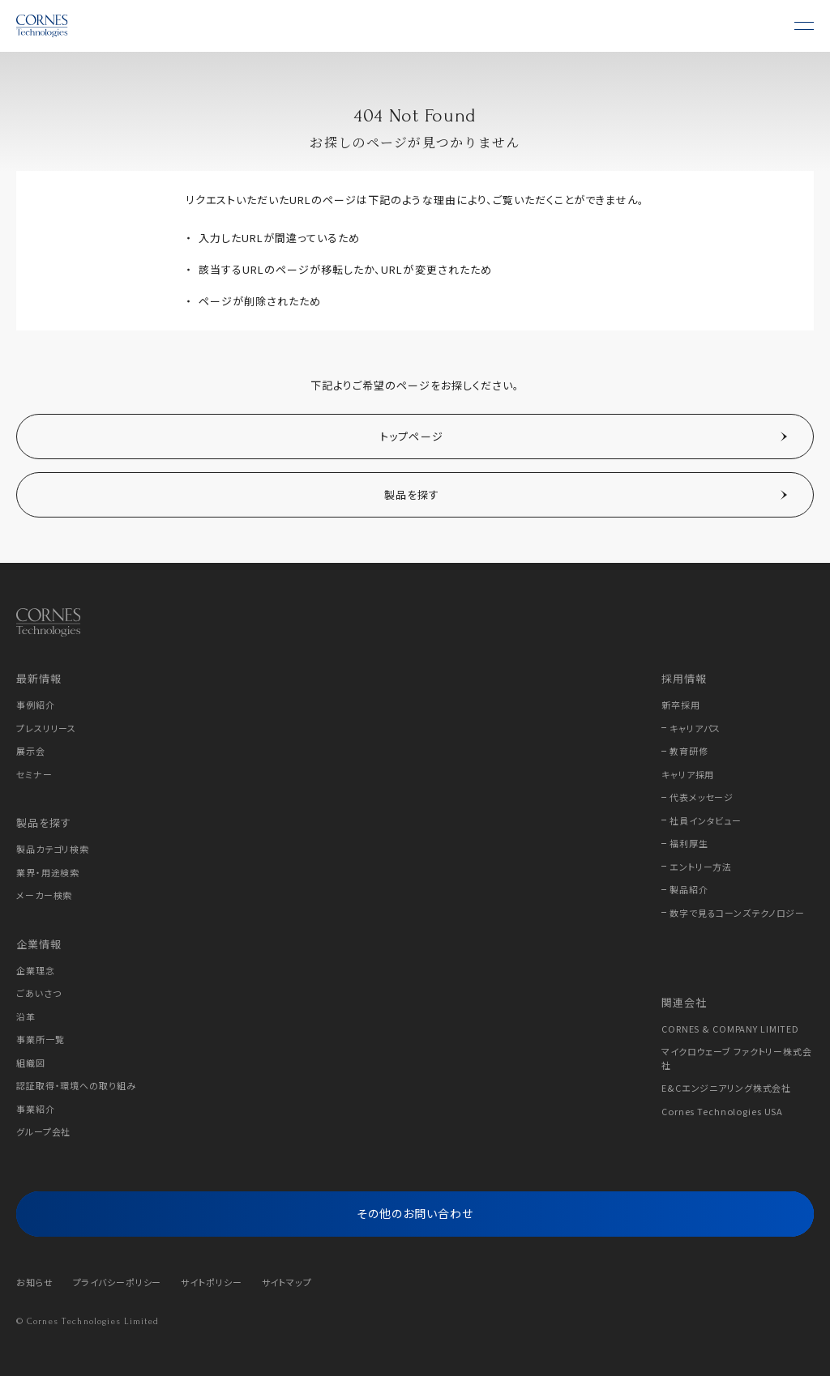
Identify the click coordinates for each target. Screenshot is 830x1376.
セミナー (34, 774)
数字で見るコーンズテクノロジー (737, 912)
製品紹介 (689, 889)
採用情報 (684, 678)
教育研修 (689, 750)
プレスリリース (46, 728)
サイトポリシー (211, 1282)
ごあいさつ (38, 992)
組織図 (30, 1062)
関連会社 (684, 1002)
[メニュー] (804, 26)
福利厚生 (689, 843)
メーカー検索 (44, 894)
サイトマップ (287, 1282)
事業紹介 (35, 1108)
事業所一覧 (40, 1039)
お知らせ (34, 1282)
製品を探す (412, 494)
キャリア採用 (687, 774)
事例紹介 (35, 704)
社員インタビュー (706, 820)
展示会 (30, 750)
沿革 (26, 1016)
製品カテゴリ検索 (52, 848)
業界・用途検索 (47, 872)
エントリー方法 (701, 866)
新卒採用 (680, 704)
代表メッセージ (702, 796)
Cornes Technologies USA (722, 1111)
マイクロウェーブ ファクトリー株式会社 (736, 1058)
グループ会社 (43, 1131)
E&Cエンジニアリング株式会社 (726, 1087)
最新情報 (39, 678)
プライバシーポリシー (117, 1282)
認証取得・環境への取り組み (75, 1085)
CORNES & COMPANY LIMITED (730, 1028)
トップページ (411, 436)
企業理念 (35, 970)
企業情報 (39, 944)
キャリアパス (695, 728)
